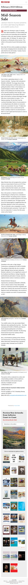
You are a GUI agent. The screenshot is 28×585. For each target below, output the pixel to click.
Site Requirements (13, 581)
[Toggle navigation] (26, 2)
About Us (5, 581)
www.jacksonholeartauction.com (18, 395)
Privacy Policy (21, 581)
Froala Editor (17, 405)
